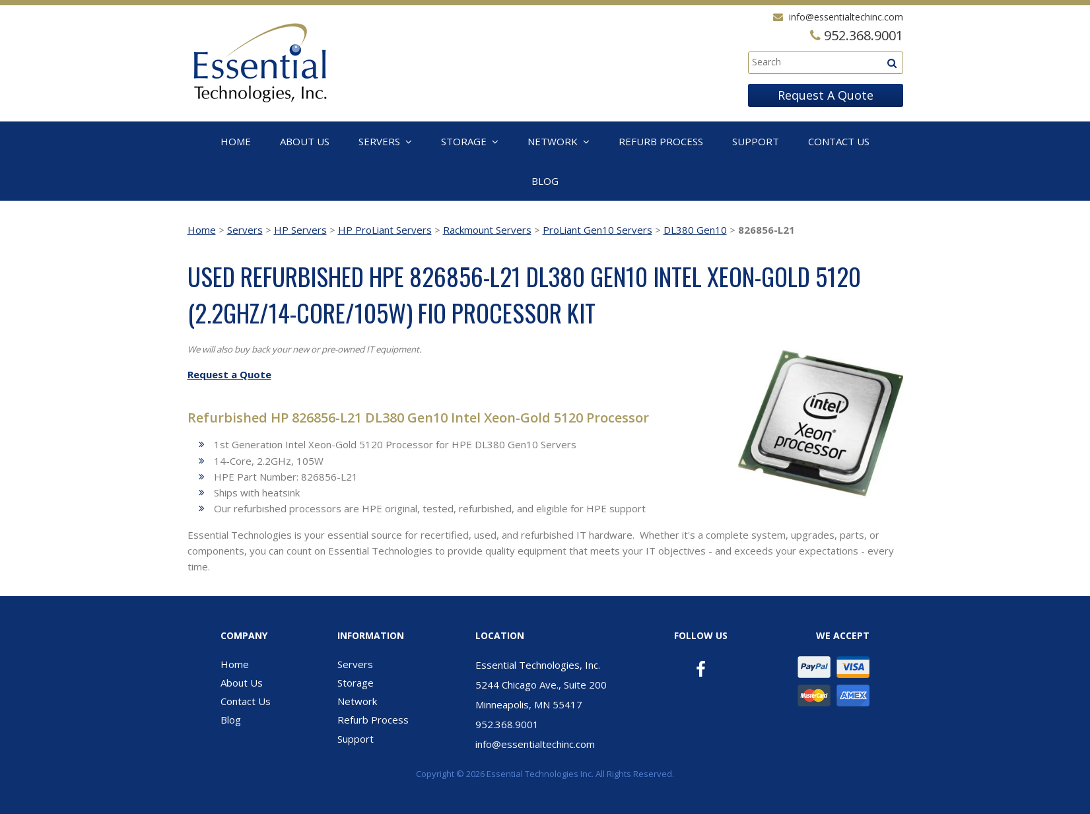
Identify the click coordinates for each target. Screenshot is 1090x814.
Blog (545, 180)
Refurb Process (661, 141)
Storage (464, 141)
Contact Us (838, 141)
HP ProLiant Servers (385, 229)
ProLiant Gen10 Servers (597, 229)
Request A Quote (825, 95)
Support (755, 141)
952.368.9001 (507, 724)
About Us (304, 141)
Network (553, 141)
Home (236, 141)
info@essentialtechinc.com (846, 17)
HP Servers (300, 229)
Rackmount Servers (487, 229)
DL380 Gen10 (695, 229)
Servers (379, 141)
